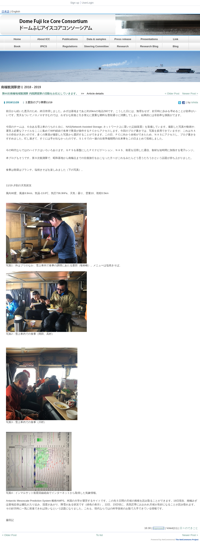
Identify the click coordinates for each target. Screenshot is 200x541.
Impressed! (158, 528)
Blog (176, 46)
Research (123, 46)
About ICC (43, 39)
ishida (194, 102)
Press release (122, 39)
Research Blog (149, 46)
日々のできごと (189, 528)
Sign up (74, 2)
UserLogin (88, 2)
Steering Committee (96, 46)
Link (175, 39)
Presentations (149, 39)
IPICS (43, 46)
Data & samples (96, 39)
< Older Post (172, 93)
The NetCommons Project (187, 540)
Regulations (70, 46)
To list (99, 535)
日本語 (5, 11)
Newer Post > (190, 93)
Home (17, 39)
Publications (70, 39)
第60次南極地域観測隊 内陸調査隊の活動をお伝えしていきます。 (40, 93)
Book (17, 46)
